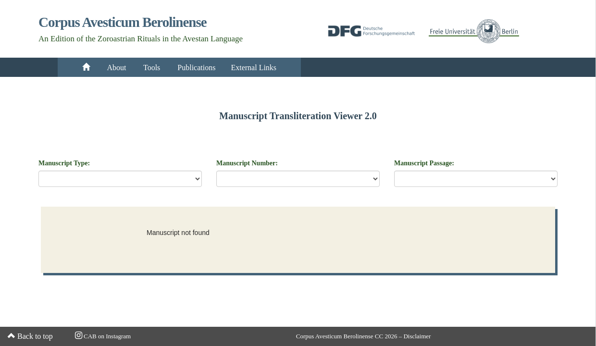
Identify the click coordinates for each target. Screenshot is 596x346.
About (116, 67)
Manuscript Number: (247, 163)
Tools (152, 67)
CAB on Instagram (103, 336)
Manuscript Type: (64, 163)
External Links (253, 67)
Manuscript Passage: (424, 163)
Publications (196, 67)
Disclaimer (417, 336)
